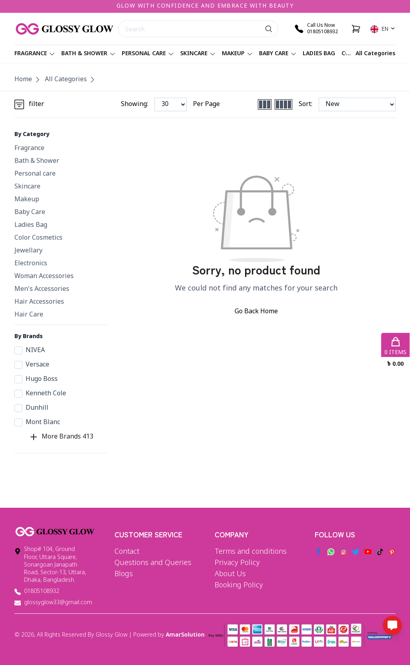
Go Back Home (256, 311)
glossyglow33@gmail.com (58, 603)
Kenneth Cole (40, 393)
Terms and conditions (251, 552)
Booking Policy (239, 585)
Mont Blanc (37, 422)
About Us (230, 574)
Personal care (148, 54)
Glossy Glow (111, 635)
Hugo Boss (36, 379)
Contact (127, 552)
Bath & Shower (88, 54)
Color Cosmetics (38, 238)
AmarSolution (185, 635)
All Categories (376, 54)
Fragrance (34, 54)
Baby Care (277, 54)
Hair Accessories (39, 302)
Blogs (124, 574)
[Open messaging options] (392, 625)
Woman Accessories (44, 276)
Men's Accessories (41, 289)
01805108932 (41, 591)
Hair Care (28, 314)
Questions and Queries (153, 563)
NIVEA (29, 350)
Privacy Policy (237, 563)
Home (23, 79)
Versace (31, 365)
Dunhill (31, 408)
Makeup (237, 54)
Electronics (30, 263)
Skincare (197, 54)
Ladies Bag (319, 54)
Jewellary (28, 250)
